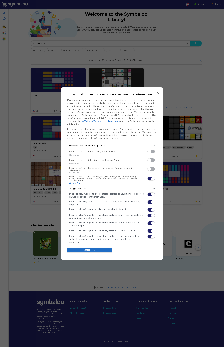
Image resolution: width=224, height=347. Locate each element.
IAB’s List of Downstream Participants (101, 121)
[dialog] (112, 173)
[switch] (151, 151)
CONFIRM (89, 250)
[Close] (158, 93)
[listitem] (112, 146)
